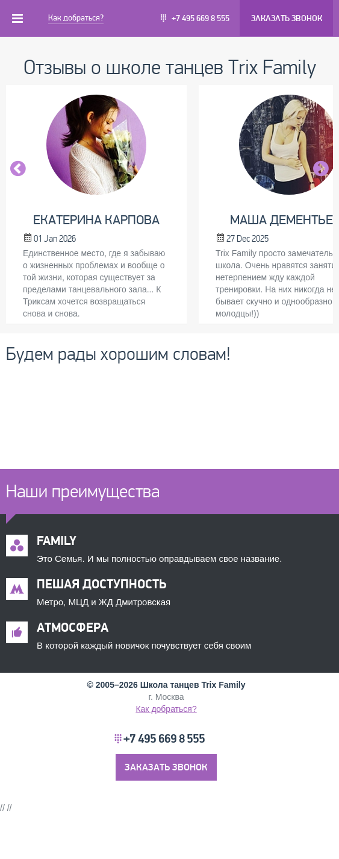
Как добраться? (76, 18)
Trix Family (223, 685)
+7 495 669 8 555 (200, 18)
